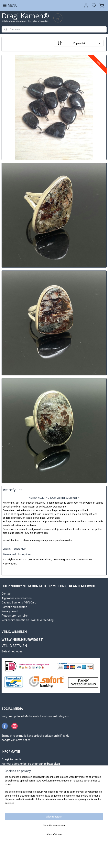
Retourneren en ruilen (15, 615)
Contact (6, 593)
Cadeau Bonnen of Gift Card (19, 602)
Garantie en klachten (14, 607)
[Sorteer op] (78, 43)
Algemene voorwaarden (17, 598)
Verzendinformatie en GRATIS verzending (28, 620)
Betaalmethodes (12, 651)
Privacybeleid (10, 611)
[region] (54, 792)
